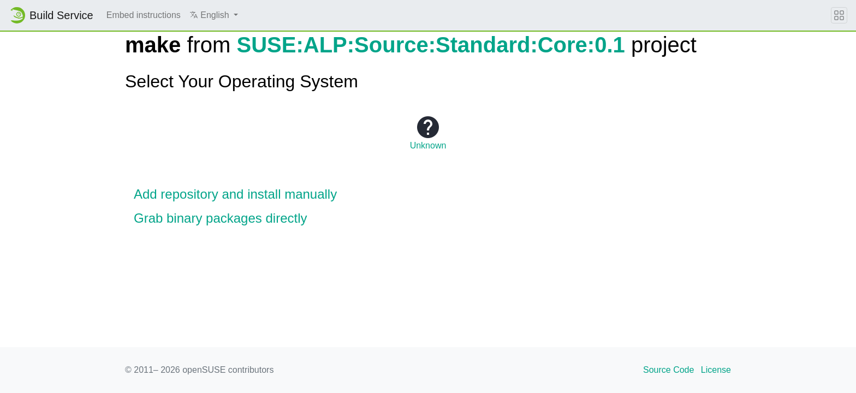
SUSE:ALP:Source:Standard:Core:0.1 (431, 45)
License (716, 369)
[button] (213, 15)
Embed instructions (143, 15)
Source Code (668, 369)
